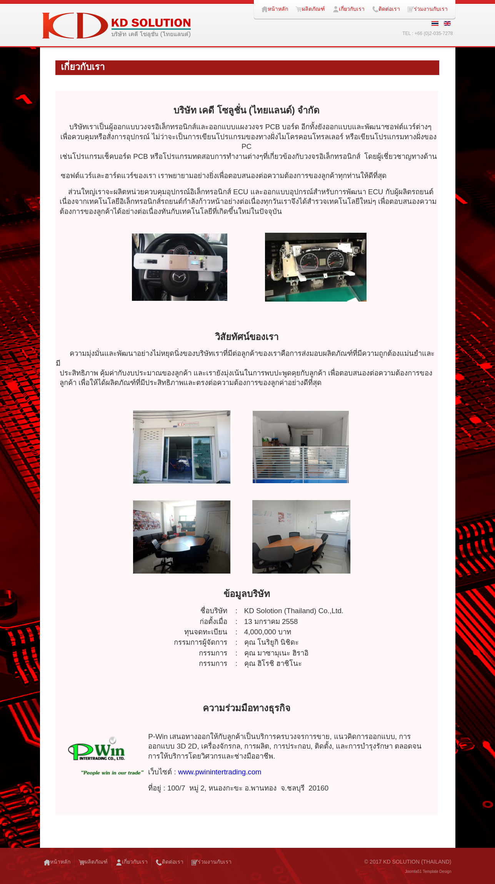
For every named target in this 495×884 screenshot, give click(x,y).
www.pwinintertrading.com (220, 772)
